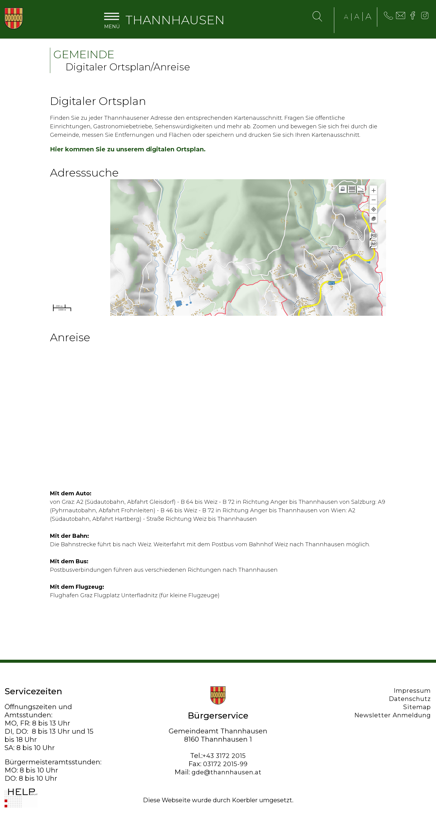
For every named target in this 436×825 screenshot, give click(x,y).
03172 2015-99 (225, 764)
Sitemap (417, 707)
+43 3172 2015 (224, 755)
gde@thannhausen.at (227, 772)
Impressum (412, 690)
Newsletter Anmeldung (393, 715)
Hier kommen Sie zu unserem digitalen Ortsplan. (128, 149)
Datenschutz (410, 698)
